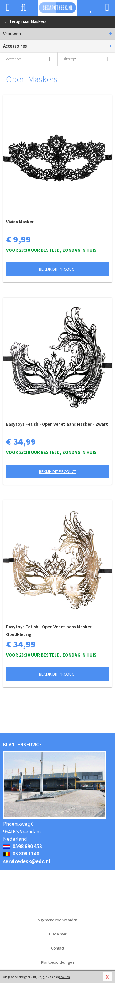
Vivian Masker (20, 222)
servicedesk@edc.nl (26, 861)
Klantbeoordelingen (57, 962)
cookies (64, 977)
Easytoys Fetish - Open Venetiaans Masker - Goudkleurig (50, 630)
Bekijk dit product (57, 269)
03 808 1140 (21, 853)
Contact (57, 948)
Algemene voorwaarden (57, 920)
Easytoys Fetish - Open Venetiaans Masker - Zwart (57, 424)
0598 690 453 (22, 846)
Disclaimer (57, 934)
